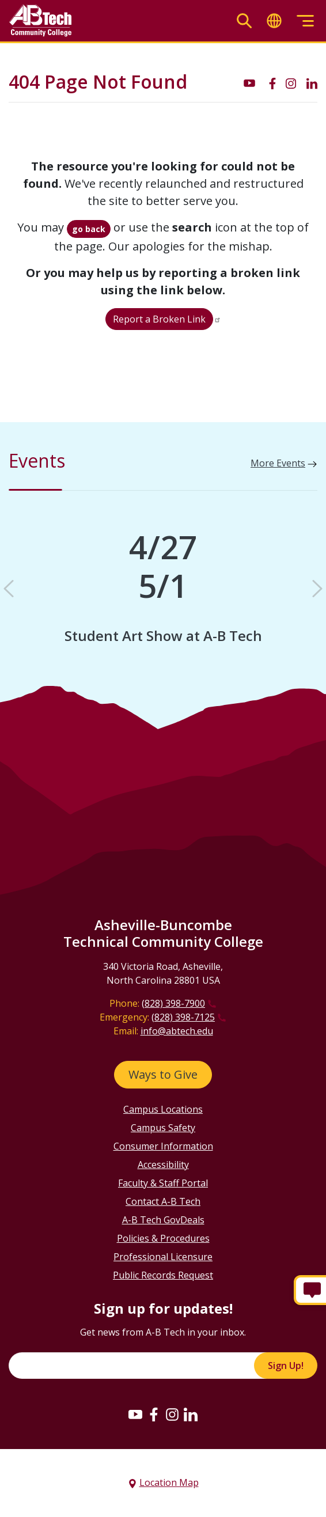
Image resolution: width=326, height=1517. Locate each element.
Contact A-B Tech (163, 1201)
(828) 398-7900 (173, 1003)
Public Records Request (163, 1275)
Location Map (169, 1482)
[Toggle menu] (305, 21)
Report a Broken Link (159, 319)
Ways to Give (163, 1074)
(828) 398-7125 (183, 1017)
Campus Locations (163, 1109)
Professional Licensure (163, 1256)
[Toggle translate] (274, 21)
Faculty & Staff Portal (163, 1183)
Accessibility (163, 1164)
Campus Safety (163, 1127)
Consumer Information (163, 1146)
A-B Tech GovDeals (163, 1219)
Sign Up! (286, 1365)
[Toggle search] (244, 21)
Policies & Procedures (163, 1238)
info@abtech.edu (177, 1031)
